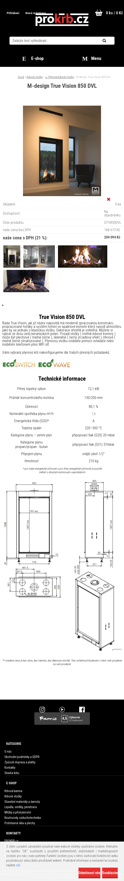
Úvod (21, 77)
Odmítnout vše (89, 873)
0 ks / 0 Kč (114, 12)
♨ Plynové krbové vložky (59, 77)
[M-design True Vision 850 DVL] (62, 107)
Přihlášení (12, 13)
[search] (110, 40)
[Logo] (62, 20)
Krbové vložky (35, 77)
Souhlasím (110, 873)
